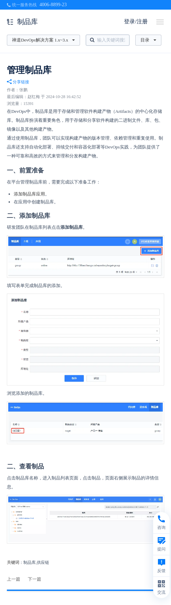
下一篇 (34, 579)
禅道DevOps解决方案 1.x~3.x (43, 40)
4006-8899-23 (53, 4)
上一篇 (13, 579)
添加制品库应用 (29, 194)
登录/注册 (135, 21)
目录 (148, 40)
